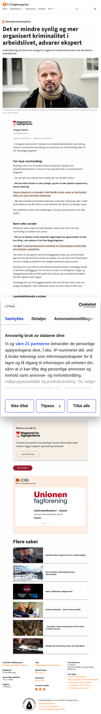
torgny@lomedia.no (21, 133)
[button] (81, 506)
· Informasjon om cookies (79, 685)
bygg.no (33, 270)
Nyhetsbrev (31, 8)
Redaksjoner (16, 8)
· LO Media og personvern (79, 688)
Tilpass (51, 406)
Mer (51, 8)
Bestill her (39, 680)
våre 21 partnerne (32, 344)
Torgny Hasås (20, 130)
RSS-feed (39, 672)
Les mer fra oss (27, 454)
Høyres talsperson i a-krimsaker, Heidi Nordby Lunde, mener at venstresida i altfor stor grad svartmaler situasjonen (50, 194)
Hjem (5, 8)
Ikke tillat (19, 406)
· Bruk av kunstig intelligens (80, 682)
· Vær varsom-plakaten (48, 706)
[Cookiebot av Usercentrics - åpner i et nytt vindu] (84, 305)
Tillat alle (81, 406)
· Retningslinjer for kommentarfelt (83, 679)
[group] (50, 506)
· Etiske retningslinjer (77, 676)
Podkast (42, 8)
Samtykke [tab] (14, 318)
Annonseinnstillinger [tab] (74, 318)
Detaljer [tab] (39, 318)
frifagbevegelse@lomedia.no (15, 665)
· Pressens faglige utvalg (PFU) (51, 709)
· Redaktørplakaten (46, 703)
